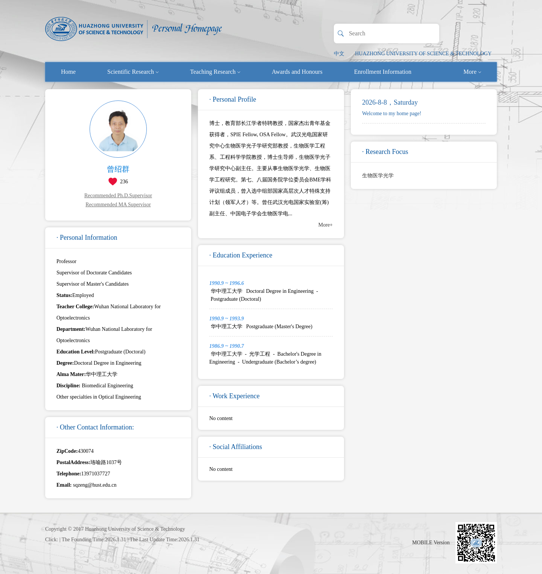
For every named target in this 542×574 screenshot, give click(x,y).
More (472, 72)
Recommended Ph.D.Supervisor (118, 195)
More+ (325, 225)
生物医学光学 (378, 175)
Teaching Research (215, 72)
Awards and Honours (297, 72)
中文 (339, 53)
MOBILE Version (431, 542)
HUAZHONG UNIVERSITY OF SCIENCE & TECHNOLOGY (423, 53)
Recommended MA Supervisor (118, 204)
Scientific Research (132, 72)
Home (68, 72)
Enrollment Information (382, 72)
